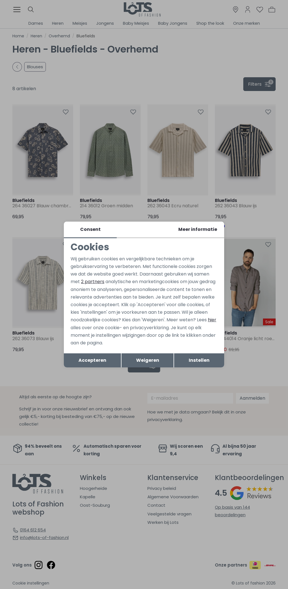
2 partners (92, 281)
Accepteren (92, 360)
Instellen (199, 360)
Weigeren (147, 360)
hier (212, 320)
